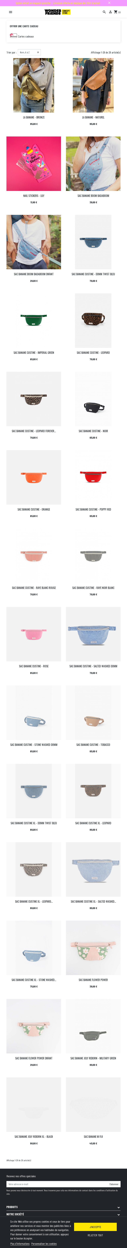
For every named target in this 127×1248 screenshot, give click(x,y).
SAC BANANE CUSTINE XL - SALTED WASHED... (93, 901)
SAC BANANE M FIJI (93, 1137)
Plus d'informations (20, 1243)
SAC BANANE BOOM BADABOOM (93, 196)
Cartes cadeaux (26, 36)
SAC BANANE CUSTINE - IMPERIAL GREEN (34, 353)
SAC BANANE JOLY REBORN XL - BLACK (34, 1137)
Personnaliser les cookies (44, 1243)
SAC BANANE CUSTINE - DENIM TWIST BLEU (93, 274)
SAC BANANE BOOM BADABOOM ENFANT (34, 274)
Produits (12, 1207)
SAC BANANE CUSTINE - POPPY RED (93, 509)
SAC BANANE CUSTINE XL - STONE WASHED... (34, 980)
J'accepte (95, 1227)
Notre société (15, 1214)
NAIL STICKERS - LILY (33, 196)
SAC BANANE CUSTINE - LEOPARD (93, 353)
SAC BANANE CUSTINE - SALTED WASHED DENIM (93, 666)
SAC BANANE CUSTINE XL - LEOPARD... (34, 901)
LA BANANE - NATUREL (93, 117)
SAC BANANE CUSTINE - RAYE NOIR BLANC (93, 588)
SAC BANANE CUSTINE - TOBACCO (93, 745)
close (109, 3)
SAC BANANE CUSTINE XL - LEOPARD (93, 823)
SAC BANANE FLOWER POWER (93, 980)
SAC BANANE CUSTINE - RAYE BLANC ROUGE (34, 588)
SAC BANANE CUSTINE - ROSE (33, 666)
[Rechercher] (104, 12)
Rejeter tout (95, 1235)
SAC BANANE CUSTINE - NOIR (93, 431)
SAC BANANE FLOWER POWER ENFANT (33, 1058)
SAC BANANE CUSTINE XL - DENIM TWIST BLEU (34, 823)
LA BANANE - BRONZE (33, 117)
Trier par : (11, 52)
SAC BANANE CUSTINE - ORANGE (34, 509)
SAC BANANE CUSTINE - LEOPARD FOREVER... (34, 431)
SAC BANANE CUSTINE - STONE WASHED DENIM (33, 745)
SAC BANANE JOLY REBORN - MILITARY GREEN (93, 1058)
